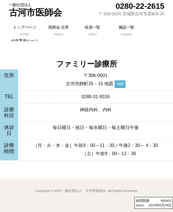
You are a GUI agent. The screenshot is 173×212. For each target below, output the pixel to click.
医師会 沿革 (58, 30)
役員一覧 (92, 30)
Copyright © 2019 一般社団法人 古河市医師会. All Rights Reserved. (86, 190)
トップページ (24, 30)
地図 (120, 84)
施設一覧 (126, 30)
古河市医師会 (35, 10)
